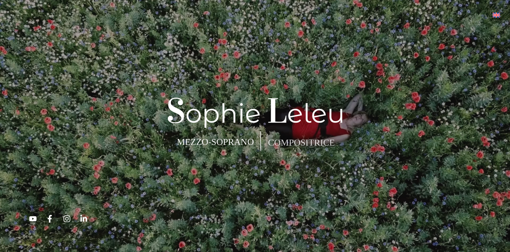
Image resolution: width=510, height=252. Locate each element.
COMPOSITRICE (301, 143)
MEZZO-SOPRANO (215, 142)
